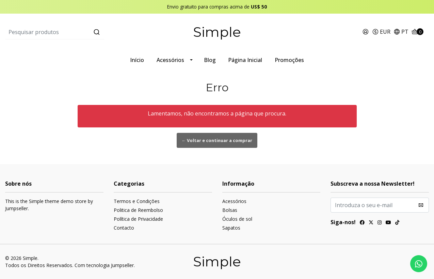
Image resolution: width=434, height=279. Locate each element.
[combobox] (75, 32)
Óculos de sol (237, 219)
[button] (381, 32)
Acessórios (170, 60)
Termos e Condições (137, 201)
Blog (210, 60)
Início (137, 60)
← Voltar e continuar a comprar (217, 140)
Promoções (289, 60)
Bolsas (229, 210)
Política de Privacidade (138, 219)
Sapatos (231, 227)
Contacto (124, 227)
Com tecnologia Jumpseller (104, 265)
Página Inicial (245, 60)
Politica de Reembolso (138, 210)
